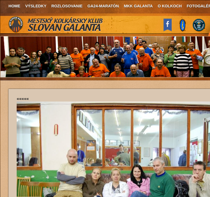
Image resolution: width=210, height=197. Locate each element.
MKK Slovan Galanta (55, 24)
